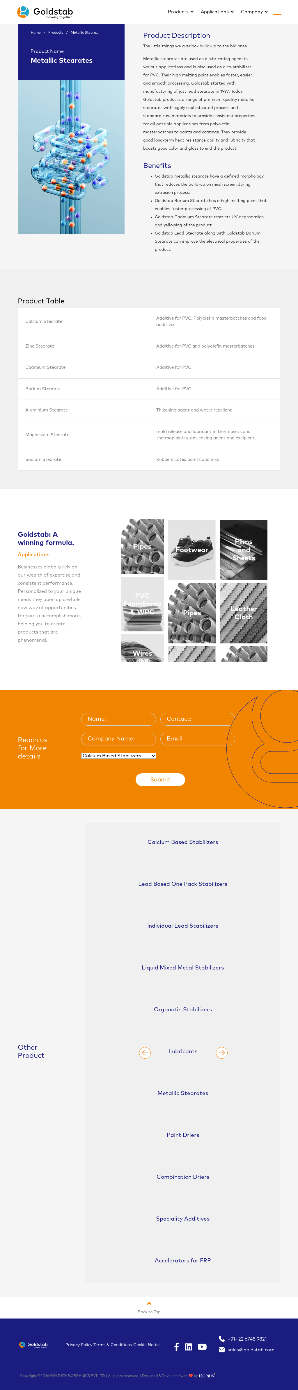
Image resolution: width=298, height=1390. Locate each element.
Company (252, 12)
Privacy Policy (78, 1345)
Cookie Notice (147, 1345)
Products (179, 12)
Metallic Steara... (85, 33)
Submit (160, 780)
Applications (215, 12)
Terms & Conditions (112, 1345)
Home (36, 33)
